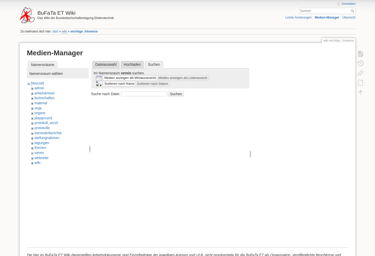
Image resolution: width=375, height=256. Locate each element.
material (40, 103)
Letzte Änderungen (299, 17)
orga (38, 108)
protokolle (42, 128)
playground (43, 118)
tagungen (41, 143)
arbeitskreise (44, 93)
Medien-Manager (327, 17)
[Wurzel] (37, 83)
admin (39, 88)
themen (40, 148)
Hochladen (132, 64)
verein (39, 153)
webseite (41, 158)
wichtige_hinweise (84, 31)
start (55, 31)
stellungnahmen (47, 138)
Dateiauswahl (106, 64)
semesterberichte (48, 133)
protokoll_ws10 (46, 123)
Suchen (353, 11)
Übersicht (348, 17)
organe (40, 113)
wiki (64, 31)
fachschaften (44, 98)
